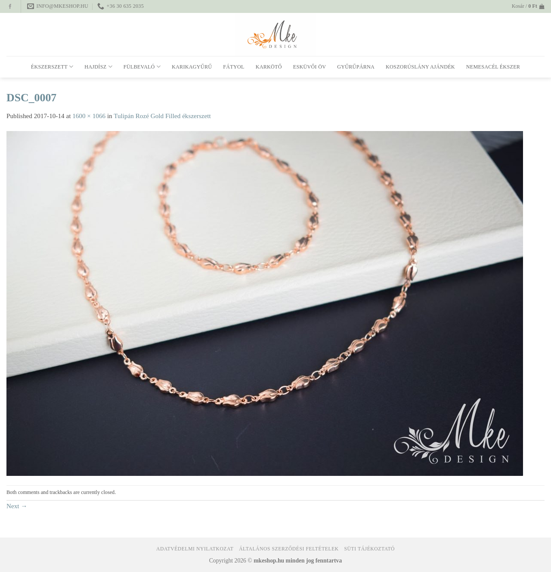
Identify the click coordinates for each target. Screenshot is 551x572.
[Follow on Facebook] (10, 6)
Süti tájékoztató (369, 549)
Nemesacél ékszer (493, 67)
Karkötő (269, 67)
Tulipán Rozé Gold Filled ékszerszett (162, 115)
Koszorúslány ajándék (420, 67)
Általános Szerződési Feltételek (289, 549)
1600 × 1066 (88, 115)
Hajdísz (98, 67)
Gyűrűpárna (356, 67)
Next (17, 505)
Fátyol (233, 67)
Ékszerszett (52, 67)
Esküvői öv (309, 67)
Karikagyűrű (192, 67)
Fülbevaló (142, 67)
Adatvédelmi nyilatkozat (194, 549)
